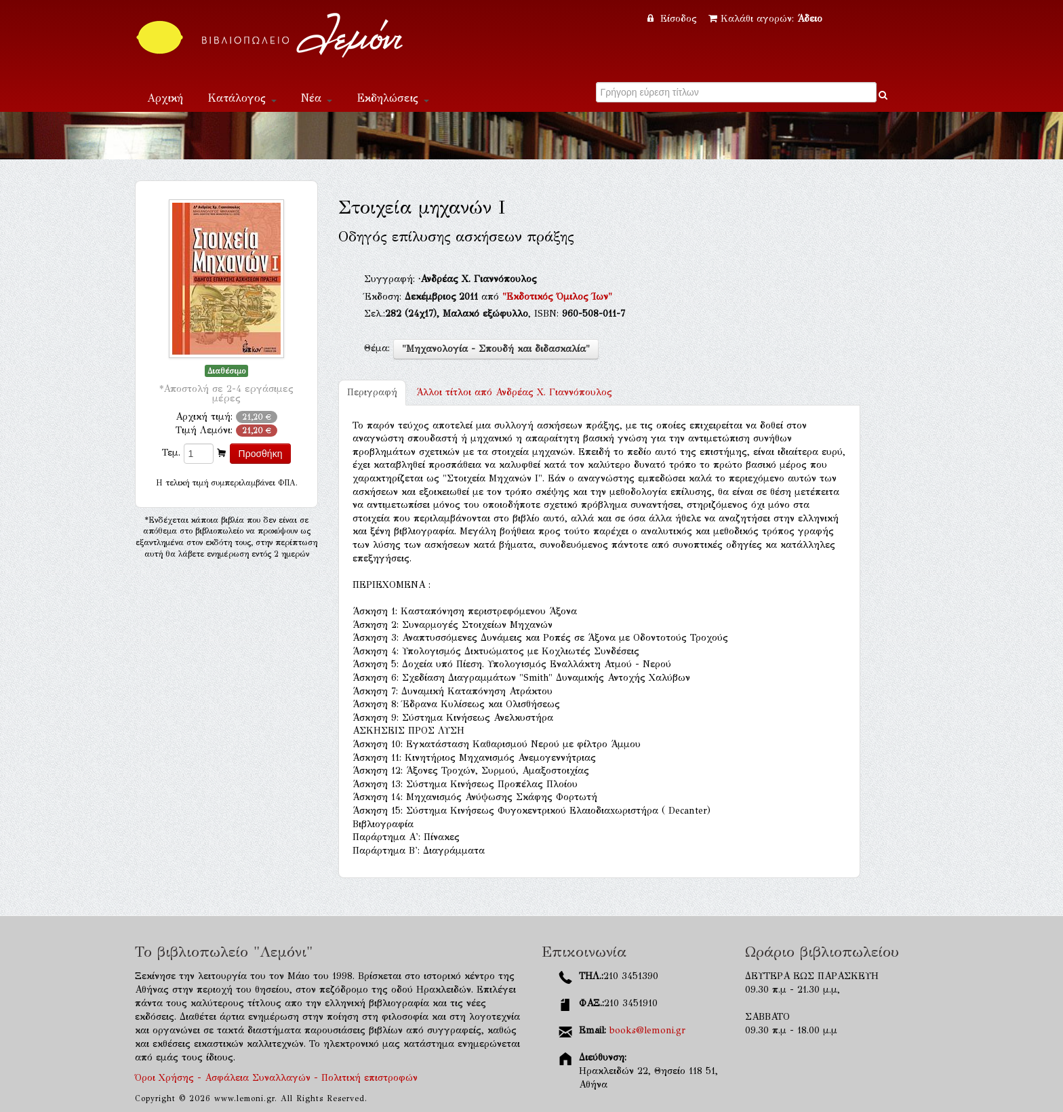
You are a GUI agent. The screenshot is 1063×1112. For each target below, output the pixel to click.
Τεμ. (171, 452)
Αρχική (165, 98)
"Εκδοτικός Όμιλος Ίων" (557, 296)
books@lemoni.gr (647, 1030)
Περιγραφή (372, 392)
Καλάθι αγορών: (765, 18)
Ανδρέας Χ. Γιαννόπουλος (514, 392)
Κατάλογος (242, 98)
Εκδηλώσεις (393, 98)
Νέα (316, 98)
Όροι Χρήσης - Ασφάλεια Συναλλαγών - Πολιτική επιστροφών (276, 1078)
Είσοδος (673, 18)
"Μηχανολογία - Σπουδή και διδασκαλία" (496, 349)
